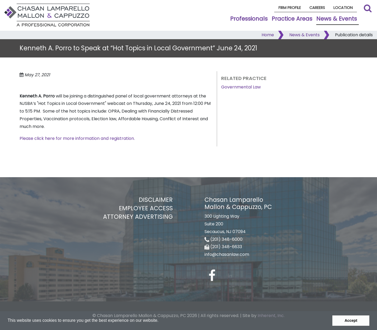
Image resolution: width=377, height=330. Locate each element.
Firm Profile (289, 7)
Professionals (249, 19)
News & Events (336, 19)
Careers (317, 7)
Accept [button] (351, 320)
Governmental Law (241, 87)
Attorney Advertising (138, 216)
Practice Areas (292, 19)
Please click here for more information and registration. (77, 138)
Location (343, 7)
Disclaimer (156, 199)
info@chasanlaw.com (226, 254)
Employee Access (146, 208)
